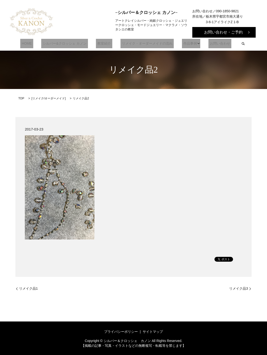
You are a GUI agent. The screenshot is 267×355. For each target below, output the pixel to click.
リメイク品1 (28, 288)
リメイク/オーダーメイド (48, 98)
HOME (33, 44)
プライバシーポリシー (121, 332)
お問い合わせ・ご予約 (223, 32)
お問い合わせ (213, 44)
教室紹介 (105, 44)
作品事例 (185, 44)
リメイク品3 (238, 288)
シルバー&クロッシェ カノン (68, 44)
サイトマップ (153, 332)
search (235, 43)
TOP (21, 98)
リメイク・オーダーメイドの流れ (145, 44)
